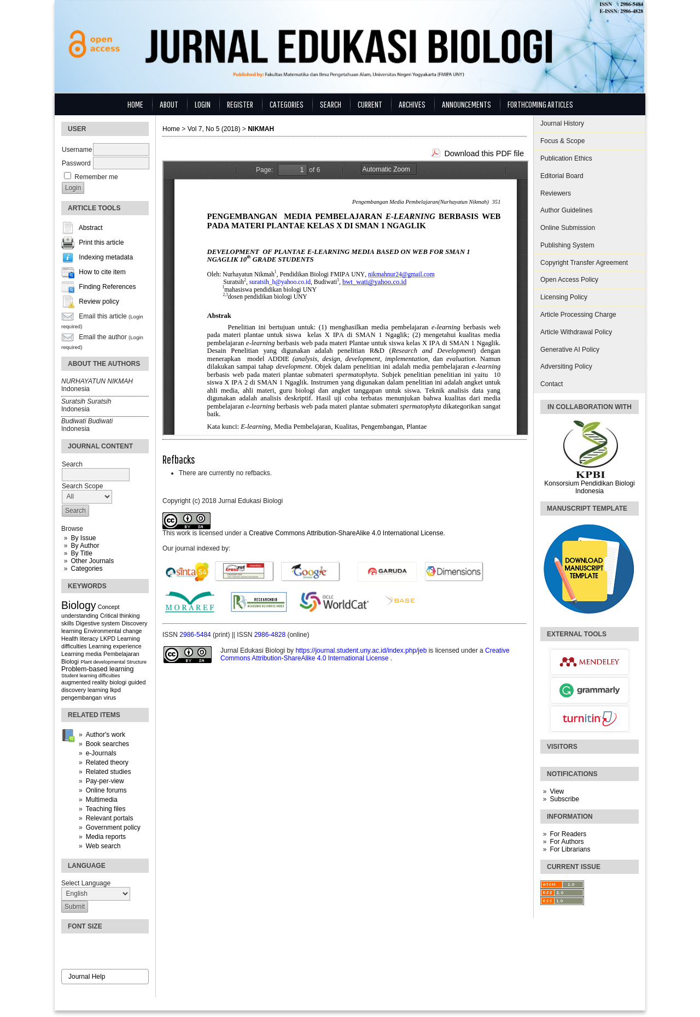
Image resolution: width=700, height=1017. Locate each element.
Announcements (466, 104)
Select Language (85, 883)
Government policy (113, 827)
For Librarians (570, 849)
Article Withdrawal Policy (576, 332)
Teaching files (106, 809)
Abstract (91, 228)
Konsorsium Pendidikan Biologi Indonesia (589, 487)
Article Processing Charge (578, 314)
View (557, 791)
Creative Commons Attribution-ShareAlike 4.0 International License (346, 533)
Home (135, 104)
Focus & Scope (562, 141)
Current (370, 104)
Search (330, 104)
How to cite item (102, 272)
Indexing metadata (106, 258)
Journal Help (86, 976)
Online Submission (567, 228)
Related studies (108, 772)
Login (203, 104)
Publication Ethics (566, 158)
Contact (551, 384)
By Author (85, 545)
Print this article (101, 243)
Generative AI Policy (569, 349)
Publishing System (567, 245)
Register (240, 104)
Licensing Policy (563, 297)
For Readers (568, 834)
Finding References (107, 287)
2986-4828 (271, 634)
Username (77, 149)
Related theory (107, 762)
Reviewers (555, 193)
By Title (81, 553)
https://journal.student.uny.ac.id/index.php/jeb (361, 650)
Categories (86, 568)
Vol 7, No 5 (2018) (214, 129)
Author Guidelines (566, 210)
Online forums (106, 790)
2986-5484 (196, 634)
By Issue (83, 538)
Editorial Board (562, 176)
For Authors (567, 841)
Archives (412, 104)
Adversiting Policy (566, 366)
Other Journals (92, 561)
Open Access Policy (569, 279)
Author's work (105, 734)
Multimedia (102, 799)
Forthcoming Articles (540, 104)
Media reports (106, 837)
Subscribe (564, 799)
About (169, 104)
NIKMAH (261, 129)
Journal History (562, 123)
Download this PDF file (484, 153)
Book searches (107, 744)
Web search (103, 846)
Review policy (99, 302)
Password (76, 163)
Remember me (96, 177)
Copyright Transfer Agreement (584, 263)
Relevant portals (109, 818)
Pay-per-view (105, 781)
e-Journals (101, 753)
